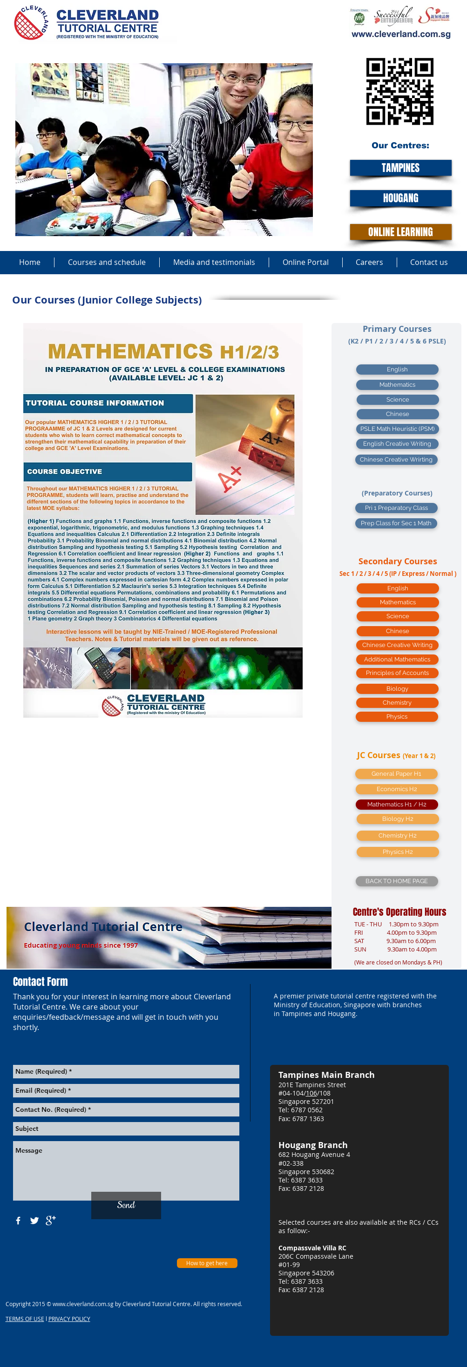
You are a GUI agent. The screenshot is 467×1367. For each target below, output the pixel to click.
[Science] (398, 400)
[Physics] (397, 717)
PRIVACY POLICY (69, 1318)
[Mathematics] (397, 385)
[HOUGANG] (401, 198)
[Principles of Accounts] (397, 673)
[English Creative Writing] (397, 444)
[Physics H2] (398, 852)
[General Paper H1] (396, 774)
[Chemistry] (397, 703)
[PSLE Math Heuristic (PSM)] (397, 429)
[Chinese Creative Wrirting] (396, 460)
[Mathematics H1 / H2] (397, 804)
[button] (398, 819)
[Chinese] (398, 414)
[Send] (126, 1205)
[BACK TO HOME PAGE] (397, 881)
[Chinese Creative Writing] (397, 645)
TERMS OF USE (25, 1318)
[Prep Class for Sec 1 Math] (396, 523)
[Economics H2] (397, 789)
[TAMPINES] (401, 168)
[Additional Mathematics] (397, 659)
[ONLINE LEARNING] (401, 232)
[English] (397, 369)
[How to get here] (207, 1263)
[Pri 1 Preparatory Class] (396, 508)
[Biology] (397, 689)
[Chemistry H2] (398, 836)
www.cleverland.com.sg (83, 1304)
